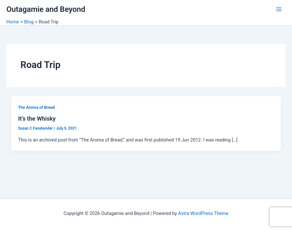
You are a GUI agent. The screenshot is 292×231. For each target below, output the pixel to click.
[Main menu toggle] (279, 9)
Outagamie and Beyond (45, 9)
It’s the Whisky (36, 118)
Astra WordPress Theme (203, 213)
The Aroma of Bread (36, 107)
